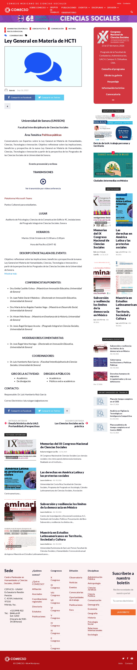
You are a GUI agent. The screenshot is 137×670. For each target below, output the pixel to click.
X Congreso (55, 578)
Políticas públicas (52, 134)
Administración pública (17, 29)
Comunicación (57, 29)
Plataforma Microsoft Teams (18, 198)
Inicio (119, 3)
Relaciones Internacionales (95, 629)
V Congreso (55, 616)
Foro (71, 609)
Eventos (73, 587)
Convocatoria (113, 94)
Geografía (92, 613)
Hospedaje (113, 81)
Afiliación (36, 589)
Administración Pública (95, 578)
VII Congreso (55, 601)
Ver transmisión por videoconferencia (43, 188)
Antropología (94, 583)
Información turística (113, 88)
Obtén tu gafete (113, 75)
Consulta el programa (113, 69)
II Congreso (55, 639)
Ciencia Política (91, 595)
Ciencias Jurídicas (92, 588)
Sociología (93, 634)
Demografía (93, 604)
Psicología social (15, 31)
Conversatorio (16, 35)
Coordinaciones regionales (39, 600)
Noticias (73, 582)
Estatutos (36, 611)
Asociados (37, 594)
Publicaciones (38, 616)
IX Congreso (55, 586)
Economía (92, 609)
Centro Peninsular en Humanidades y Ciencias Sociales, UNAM (15, 580)
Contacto (126, 3)
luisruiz (12, 90)
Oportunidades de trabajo (76, 598)
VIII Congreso (55, 593)
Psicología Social (93, 622)
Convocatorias (76, 592)
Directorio (37, 606)
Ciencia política (39, 29)
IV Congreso (55, 624)
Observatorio (75, 577)
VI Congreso (55, 609)
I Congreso (55, 647)
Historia (72, 29)
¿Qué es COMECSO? (38, 582)
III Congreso (55, 631)
